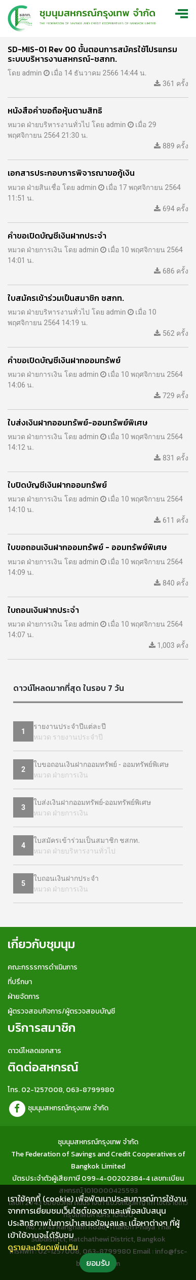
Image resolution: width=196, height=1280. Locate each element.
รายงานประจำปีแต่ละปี (69, 726)
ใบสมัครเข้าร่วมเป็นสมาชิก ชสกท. (86, 840)
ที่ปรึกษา (20, 982)
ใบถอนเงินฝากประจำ (66, 878)
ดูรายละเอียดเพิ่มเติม (43, 1247)
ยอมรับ (98, 1263)
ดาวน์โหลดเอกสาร (34, 1050)
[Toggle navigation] (182, 13)
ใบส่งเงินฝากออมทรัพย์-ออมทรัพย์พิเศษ (92, 802)
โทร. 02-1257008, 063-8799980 (61, 1089)
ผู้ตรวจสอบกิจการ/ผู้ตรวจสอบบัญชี (61, 1011)
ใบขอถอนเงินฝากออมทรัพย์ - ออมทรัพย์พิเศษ (101, 764)
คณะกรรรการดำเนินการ (42, 967)
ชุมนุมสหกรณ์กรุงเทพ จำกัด (58, 1108)
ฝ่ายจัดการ (24, 996)
